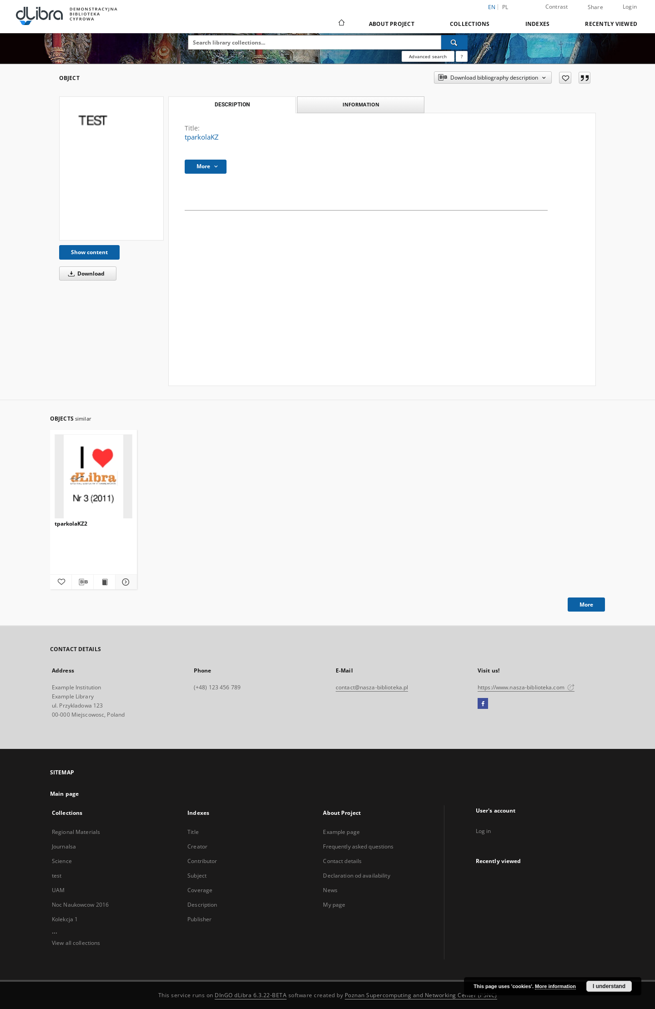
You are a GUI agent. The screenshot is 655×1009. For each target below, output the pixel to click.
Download (85, 273)
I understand (609, 986)
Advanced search (428, 56)
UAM (58, 890)
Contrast (556, 6)
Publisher (199, 919)
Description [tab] (232, 104)
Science (62, 861)
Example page (341, 832)
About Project (391, 24)
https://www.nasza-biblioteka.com (526, 687)
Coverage (199, 890)
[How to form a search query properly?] (462, 56)
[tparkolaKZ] (111, 168)
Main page (64, 794)
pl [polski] (505, 7)
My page (334, 905)
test (56, 875)
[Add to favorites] (565, 78)
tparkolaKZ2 (71, 523)
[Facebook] (483, 704)
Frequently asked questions (358, 846)
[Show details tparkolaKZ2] (125, 582)
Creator (197, 846)
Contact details (342, 861)
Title (193, 832)
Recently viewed (611, 24)
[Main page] (341, 24)
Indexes (537, 24)
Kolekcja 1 (65, 919)
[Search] (454, 42)
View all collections (76, 943)
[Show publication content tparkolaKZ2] (104, 582)
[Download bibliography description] (82, 582)
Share (595, 7)
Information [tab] (361, 104)
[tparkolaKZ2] (93, 477)
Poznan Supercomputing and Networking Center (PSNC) (421, 995)
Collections (470, 24)
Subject (197, 875)
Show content (89, 252)
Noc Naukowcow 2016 (80, 905)
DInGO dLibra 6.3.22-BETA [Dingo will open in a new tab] (251, 995)
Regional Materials (76, 832)
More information (555, 986)
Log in (483, 831)
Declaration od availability (356, 875)
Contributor (202, 861)
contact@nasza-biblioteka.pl (372, 687)
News (330, 890)
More (586, 604)
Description (202, 905)
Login (630, 6)
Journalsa (64, 846)
